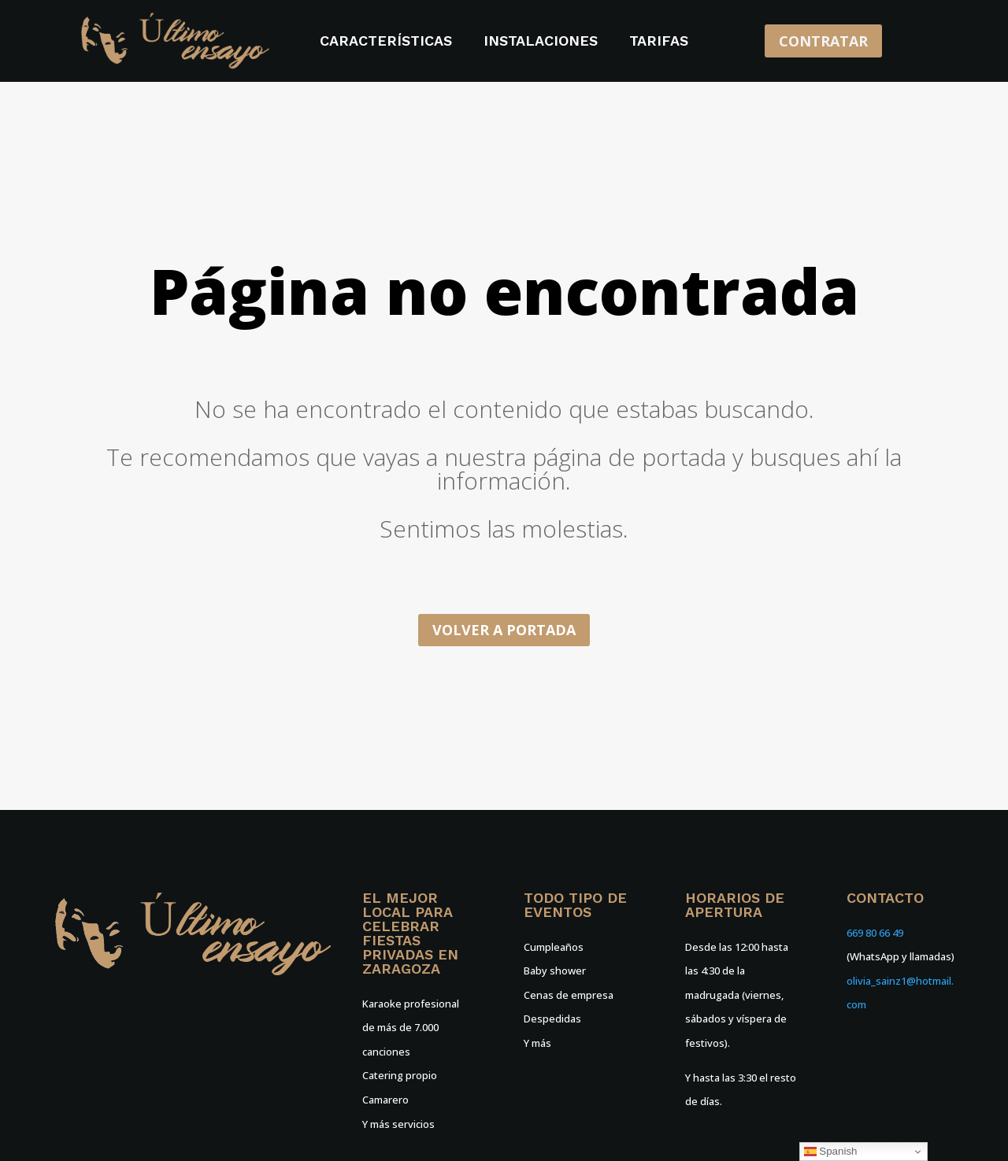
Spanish (831, 1151)
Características (386, 42)
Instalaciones (541, 42)
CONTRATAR (823, 40)
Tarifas (658, 42)
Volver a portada (504, 629)
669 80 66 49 (875, 933)
